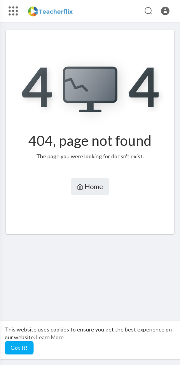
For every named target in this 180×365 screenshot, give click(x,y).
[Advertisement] (90, 299)
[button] (165, 11)
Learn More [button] (50, 337)
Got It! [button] (19, 347)
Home (90, 186)
